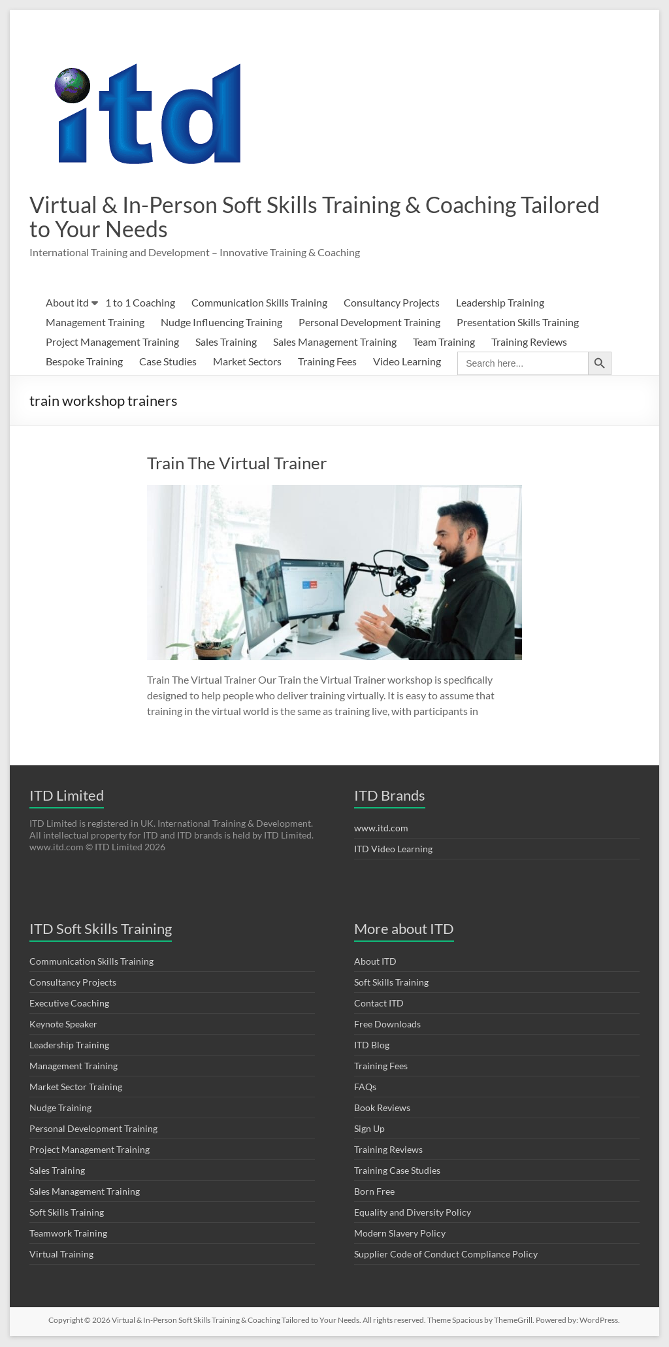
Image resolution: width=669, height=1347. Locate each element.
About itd (67, 303)
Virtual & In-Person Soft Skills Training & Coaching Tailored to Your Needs (283, 217)
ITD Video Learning (393, 850)
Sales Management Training (335, 343)
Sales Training (226, 343)
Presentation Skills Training (518, 323)
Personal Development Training (369, 323)
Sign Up (369, 1129)
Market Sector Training (75, 1087)
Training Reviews (529, 343)
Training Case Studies (397, 1171)
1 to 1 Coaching (140, 303)
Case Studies (168, 362)
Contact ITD (379, 1004)
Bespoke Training (84, 362)
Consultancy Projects (392, 303)
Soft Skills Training (66, 1213)
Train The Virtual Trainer (237, 464)
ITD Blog (371, 1046)
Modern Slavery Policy (400, 1234)
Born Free (374, 1192)
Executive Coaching (69, 1004)
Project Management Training (112, 343)
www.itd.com (381, 829)
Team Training (444, 343)
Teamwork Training (68, 1234)
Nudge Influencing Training (221, 323)
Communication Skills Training (259, 303)
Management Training (95, 323)
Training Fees (327, 362)
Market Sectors (247, 362)
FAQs (365, 1087)
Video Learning (407, 362)
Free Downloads (387, 1025)
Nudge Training (60, 1108)
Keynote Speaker (63, 1025)
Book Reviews (382, 1108)
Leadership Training (500, 303)
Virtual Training (61, 1255)
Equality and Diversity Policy (412, 1213)
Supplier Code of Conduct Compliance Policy (446, 1255)
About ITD (375, 962)
